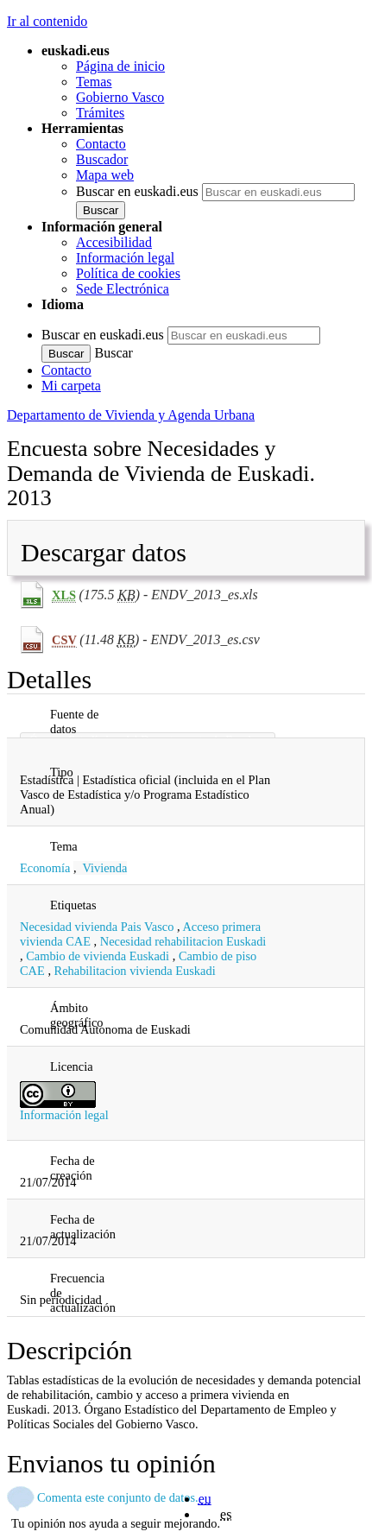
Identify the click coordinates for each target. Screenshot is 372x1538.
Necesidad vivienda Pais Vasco (96, 927)
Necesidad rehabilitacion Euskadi (183, 941)
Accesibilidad (114, 242)
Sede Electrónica (122, 289)
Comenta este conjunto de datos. (118, 1497)
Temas (94, 81)
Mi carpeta (71, 385)
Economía (45, 868)
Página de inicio (120, 66)
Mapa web (105, 175)
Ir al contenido (47, 21)
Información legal (125, 257)
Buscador (102, 159)
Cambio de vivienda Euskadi (97, 956)
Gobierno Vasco (120, 97)
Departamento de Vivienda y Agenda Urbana (131, 415)
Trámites (100, 112)
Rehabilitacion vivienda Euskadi (135, 971)
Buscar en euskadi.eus (137, 191)
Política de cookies (128, 273)
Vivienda (105, 868)
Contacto (101, 143)
